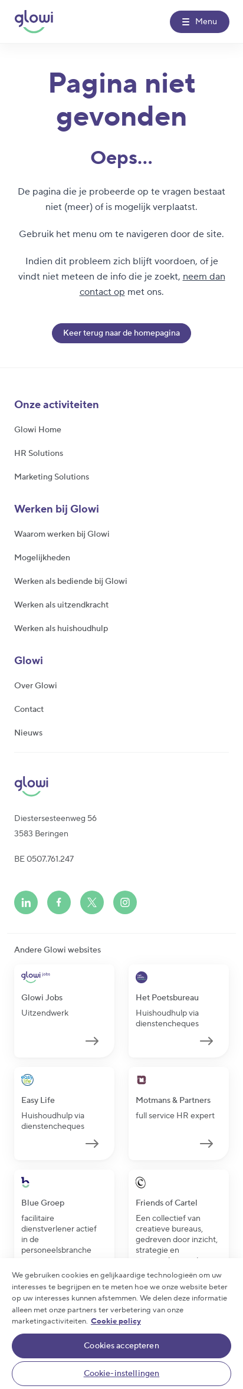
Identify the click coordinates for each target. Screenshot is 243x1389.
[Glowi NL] (33, 22)
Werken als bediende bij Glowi (70, 581)
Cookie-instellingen (122, 1373)
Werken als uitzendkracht (61, 605)
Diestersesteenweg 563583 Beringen (55, 826)
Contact (29, 709)
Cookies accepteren (121, 1346)
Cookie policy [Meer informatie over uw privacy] (116, 1321)
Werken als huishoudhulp (61, 628)
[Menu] (199, 21)
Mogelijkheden (42, 558)
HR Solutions (38, 453)
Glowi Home (37, 430)
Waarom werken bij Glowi (62, 534)
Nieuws (28, 733)
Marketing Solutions (51, 477)
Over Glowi (35, 686)
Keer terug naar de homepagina (121, 333)
